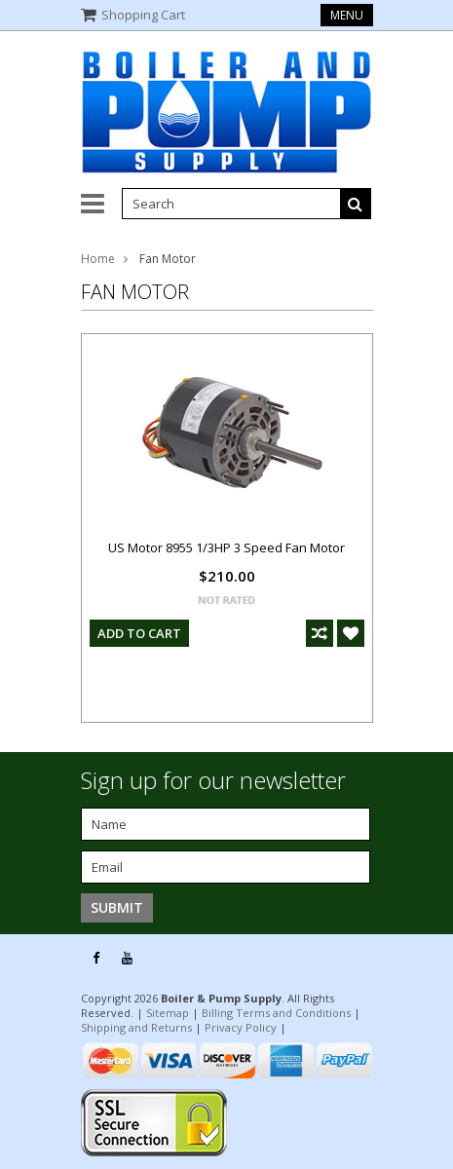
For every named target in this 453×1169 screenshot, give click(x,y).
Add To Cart (139, 633)
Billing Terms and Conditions (276, 1012)
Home (98, 258)
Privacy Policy (241, 1027)
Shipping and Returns (136, 1027)
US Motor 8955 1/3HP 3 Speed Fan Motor (226, 547)
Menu (346, 15)
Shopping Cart (143, 14)
